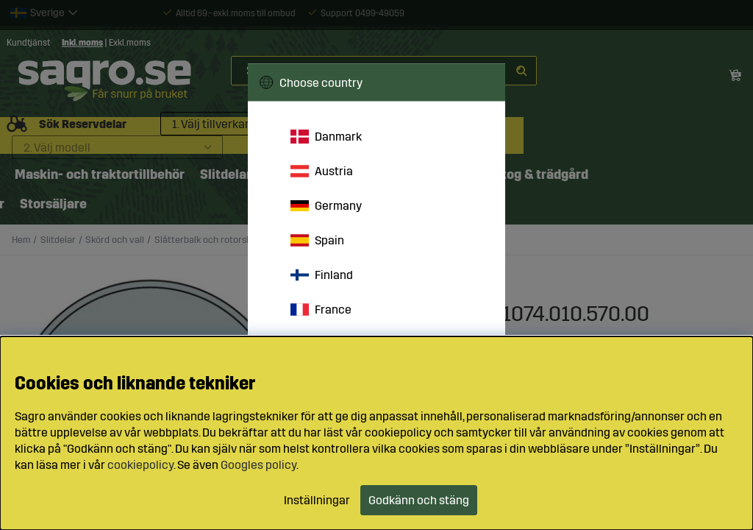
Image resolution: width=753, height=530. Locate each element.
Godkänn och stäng (418, 500)
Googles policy (258, 465)
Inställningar (317, 500)
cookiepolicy (140, 465)
